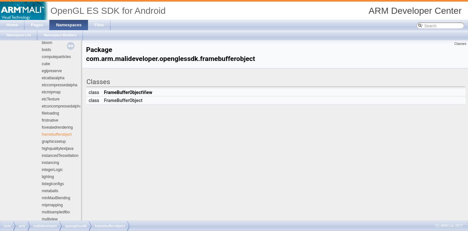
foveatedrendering (57, 127)
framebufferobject (57, 134)
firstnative (50, 120)
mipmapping (52, 205)
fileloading (50, 113)
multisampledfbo (56, 212)
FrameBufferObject (123, 100)
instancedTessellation (60, 155)
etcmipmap (51, 92)
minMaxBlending (56, 198)
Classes (460, 44)
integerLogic (52, 169)
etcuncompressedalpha (62, 106)
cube (46, 64)
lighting (48, 177)
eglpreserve (52, 71)
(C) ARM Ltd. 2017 (449, 226)
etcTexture (50, 99)
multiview (49, 219)
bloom (47, 42)
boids (46, 49)
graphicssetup (54, 141)
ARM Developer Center (415, 11)
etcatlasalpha (53, 78)
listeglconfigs (53, 184)
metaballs (50, 191)
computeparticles (56, 57)
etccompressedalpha (59, 85)
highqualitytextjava (58, 148)
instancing (50, 162)
